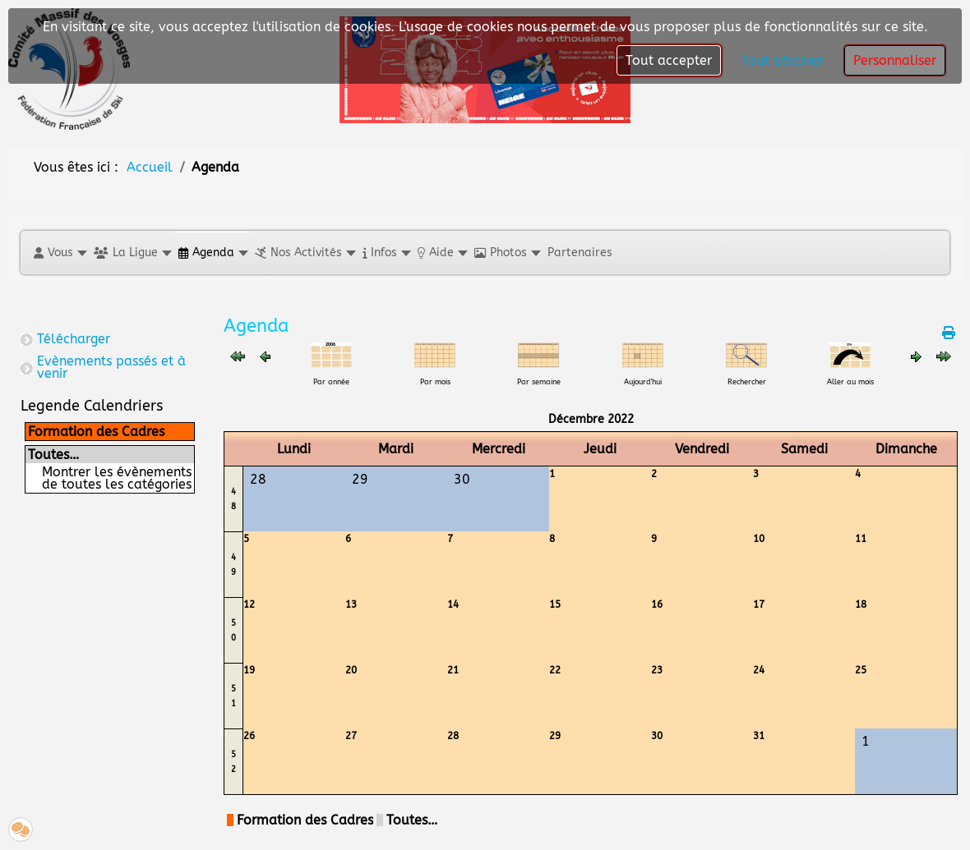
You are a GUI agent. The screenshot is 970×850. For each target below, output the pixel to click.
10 (758, 538)
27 (351, 736)
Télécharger (73, 339)
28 (453, 736)
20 (351, 670)
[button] (60, 252)
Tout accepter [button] (669, 60)
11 (860, 538)
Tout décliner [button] (782, 60)
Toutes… (53, 454)
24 (758, 670)
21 (453, 670)
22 (555, 670)
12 (249, 604)
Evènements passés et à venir (111, 367)
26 (249, 736)
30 (657, 736)
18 (860, 604)
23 (657, 670)
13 (351, 604)
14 (453, 604)
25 (860, 670)
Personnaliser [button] (894, 60)
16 (657, 604)
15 (555, 604)
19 (249, 670)
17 (758, 604)
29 (555, 736)
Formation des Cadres (96, 431)
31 (758, 736)
